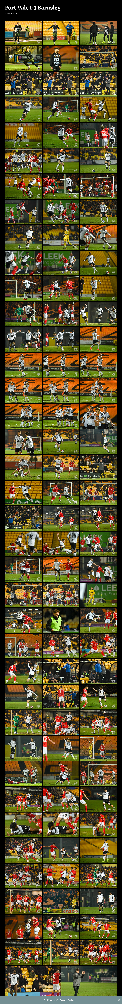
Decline (71, 1000)
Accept (63, 1000)
